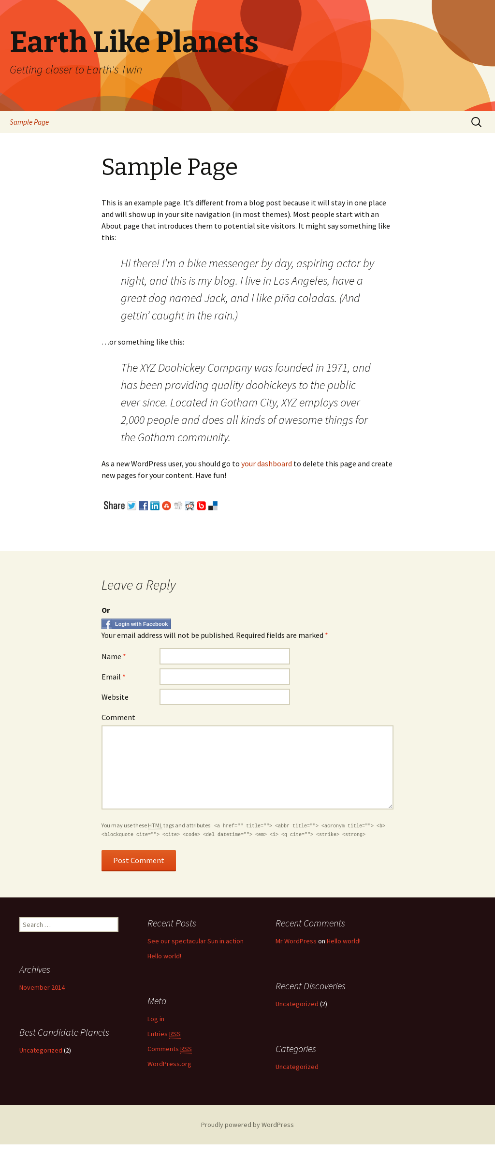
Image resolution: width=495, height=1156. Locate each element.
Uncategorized (297, 1003)
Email (114, 676)
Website (115, 697)
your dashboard (266, 463)
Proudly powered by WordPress (247, 1124)
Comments (169, 1049)
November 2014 (42, 987)
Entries (164, 1034)
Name (114, 656)
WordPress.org (169, 1063)
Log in (155, 1018)
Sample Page (29, 122)
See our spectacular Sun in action (195, 941)
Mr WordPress (296, 941)
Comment (118, 717)
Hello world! (164, 956)
